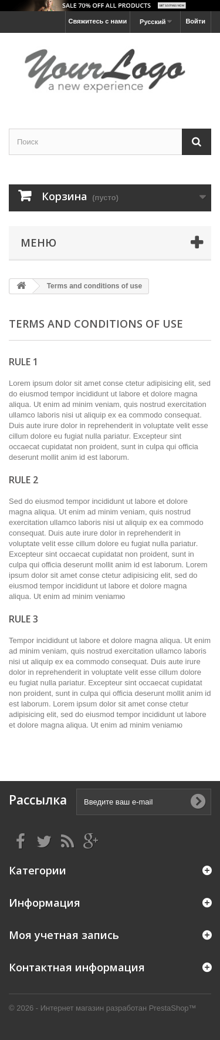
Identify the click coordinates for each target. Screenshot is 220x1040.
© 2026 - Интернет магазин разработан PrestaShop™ (103, 1008)
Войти (195, 21)
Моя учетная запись (64, 935)
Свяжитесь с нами (98, 21)
